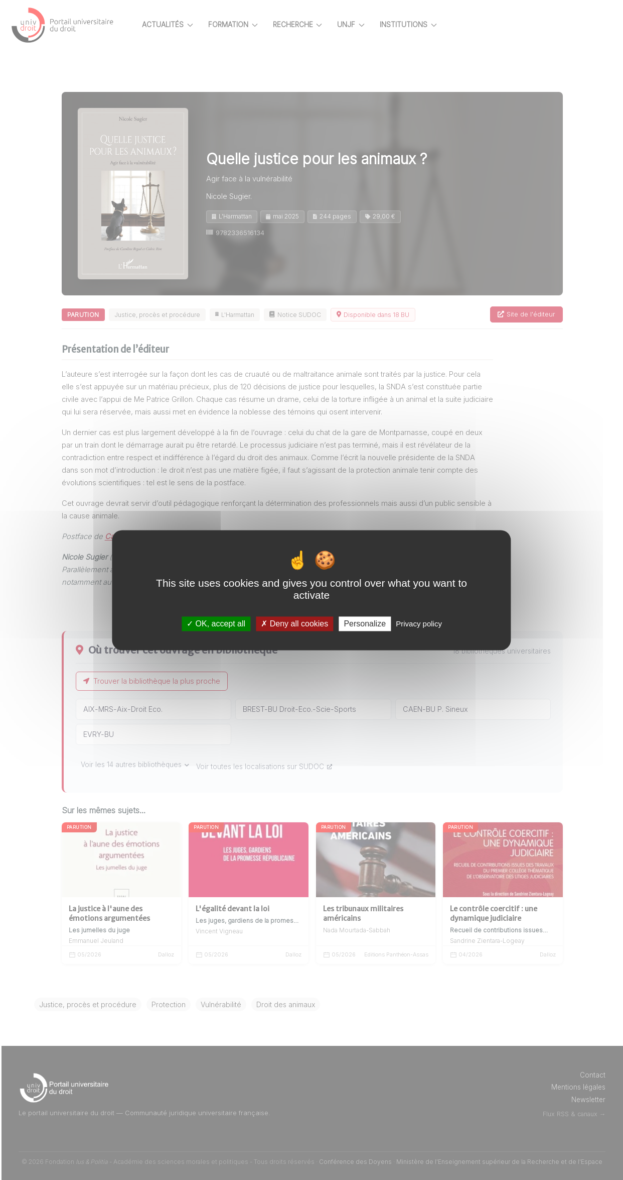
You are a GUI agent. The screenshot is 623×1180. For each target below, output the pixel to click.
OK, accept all (216, 623)
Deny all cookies (294, 623)
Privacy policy (419, 623)
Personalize (365, 623)
